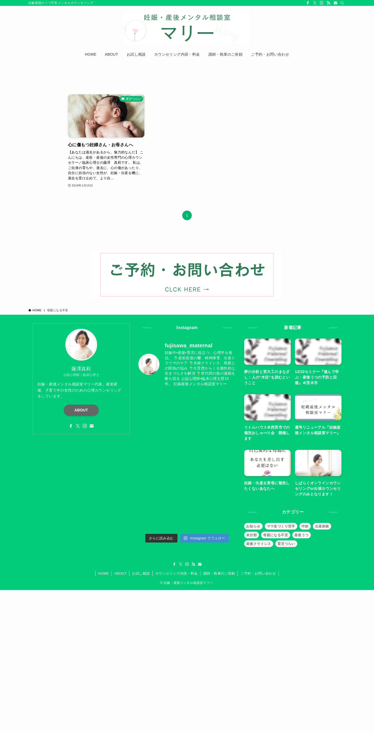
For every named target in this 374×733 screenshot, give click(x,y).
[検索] (342, 3)
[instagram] (321, 3)
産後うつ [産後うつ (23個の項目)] (301, 535)
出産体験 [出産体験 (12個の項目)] (322, 526)
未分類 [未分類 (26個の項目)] (251, 535)
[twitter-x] (314, 3)
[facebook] (307, 3)
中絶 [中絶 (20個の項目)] (305, 526)
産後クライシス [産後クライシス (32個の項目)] (258, 544)
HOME (103, 573)
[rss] (328, 3)
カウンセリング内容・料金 (176, 573)
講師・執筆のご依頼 (219, 573)
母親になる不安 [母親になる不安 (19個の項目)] (275, 535)
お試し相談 (141, 573)
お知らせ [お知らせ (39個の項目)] (253, 526)
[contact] (335, 3)
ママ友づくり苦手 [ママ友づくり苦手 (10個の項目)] (281, 526)
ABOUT (81, 410)
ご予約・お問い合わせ (258, 573)
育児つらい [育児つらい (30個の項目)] (286, 544)
